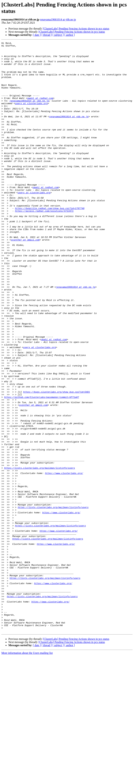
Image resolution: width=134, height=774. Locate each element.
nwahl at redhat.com (40, 109)
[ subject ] (58, 34)
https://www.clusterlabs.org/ (64, 559)
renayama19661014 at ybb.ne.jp (58, 19)
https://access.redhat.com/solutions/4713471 (44, 245)
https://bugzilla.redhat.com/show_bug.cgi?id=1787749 (49, 241)
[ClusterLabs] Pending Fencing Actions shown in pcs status (76, 28)
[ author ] (69, 34)
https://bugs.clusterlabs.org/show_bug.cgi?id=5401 (56, 462)
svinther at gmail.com (25, 279)
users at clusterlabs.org (31, 115)
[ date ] (37, 34)
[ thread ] (47, 34)
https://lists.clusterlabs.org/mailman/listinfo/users (39, 553)
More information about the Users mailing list (27, 770)
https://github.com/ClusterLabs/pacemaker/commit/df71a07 (41, 468)
